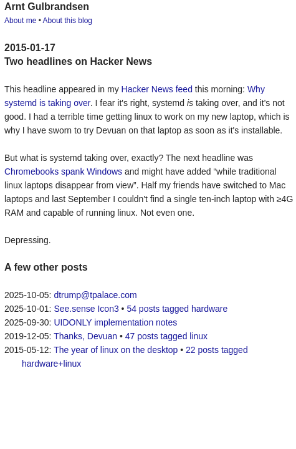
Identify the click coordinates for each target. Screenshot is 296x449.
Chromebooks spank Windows (63, 171)
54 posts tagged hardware (177, 309)
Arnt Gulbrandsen (46, 6)
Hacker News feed (157, 89)
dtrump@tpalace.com (95, 295)
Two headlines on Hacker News (78, 61)
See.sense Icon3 (86, 309)
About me (20, 20)
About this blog (67, 20)
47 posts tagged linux (166, 336)
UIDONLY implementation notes (115, 322)
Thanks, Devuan (85, 336)
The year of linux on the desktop (116, 350)
